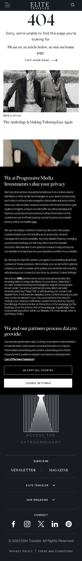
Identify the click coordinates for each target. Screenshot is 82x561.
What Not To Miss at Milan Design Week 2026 (38, 265)
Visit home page (37, 60)
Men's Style (12, 115)
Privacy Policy (21, 551)
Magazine (59, 470)
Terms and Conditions (55, 551)
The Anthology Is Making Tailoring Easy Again (38, 121)
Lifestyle (10, 259)
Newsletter (23, 470)
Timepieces (11, 331)
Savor (8, 187)
